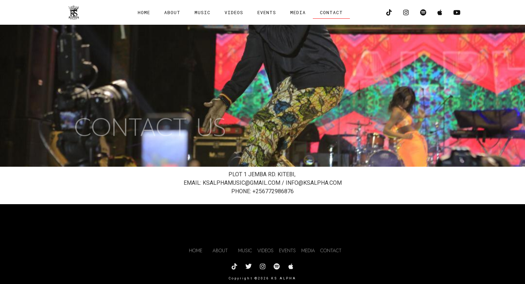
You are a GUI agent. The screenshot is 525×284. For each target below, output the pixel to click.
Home (144, 12)
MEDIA (298, 12)
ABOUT (172, 12)
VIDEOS (234, 12)
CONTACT (331, 12)
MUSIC (202, 12)
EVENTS (266, 12)
